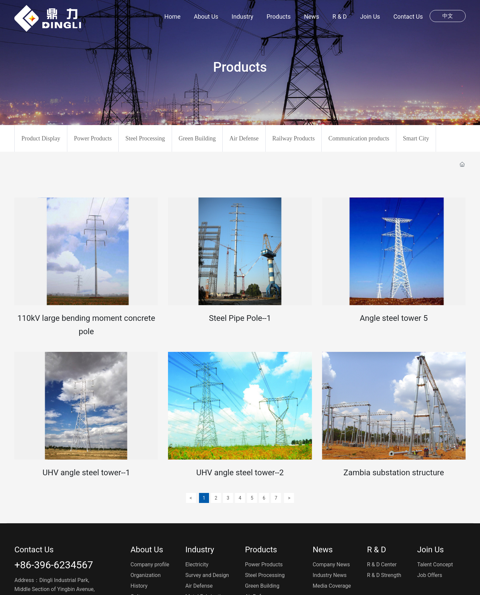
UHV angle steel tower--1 (86, 472)
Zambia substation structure (393, 472)
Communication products (358, 138)
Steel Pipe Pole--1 (240, 318)
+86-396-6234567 (53, 565)
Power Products (93, 138)
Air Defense (243, 138)
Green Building (197, 138)
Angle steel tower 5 (394, 318)
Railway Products (293, 138)
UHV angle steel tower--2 (240, 472)
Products (240, 67)
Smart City (416, 138)
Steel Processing (145, 138)
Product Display (40, 138)
